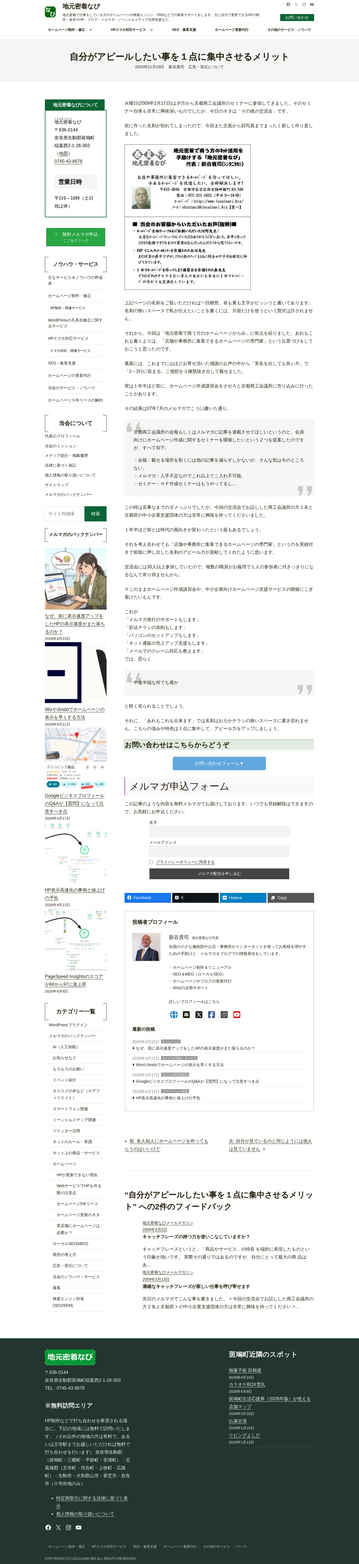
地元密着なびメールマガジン (168, 1223)
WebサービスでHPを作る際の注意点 (79, 1189)
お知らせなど (64, 1057)
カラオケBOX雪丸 (247, 1384)
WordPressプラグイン (68, 1025)
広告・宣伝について (206, 67)
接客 (57, 1287)
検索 (95, 513)
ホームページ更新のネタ (78, 1214)
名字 (153, 822)
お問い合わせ (297, 17)
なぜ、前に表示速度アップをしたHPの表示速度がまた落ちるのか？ (195, 1048)
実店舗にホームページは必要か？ (78, 1229)
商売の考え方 (64, 1254)
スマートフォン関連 (175, 1091)
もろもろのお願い (68, 1069)
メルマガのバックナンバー (72, 1036)
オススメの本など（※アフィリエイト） (76, 1094)
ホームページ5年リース (77, 1204)
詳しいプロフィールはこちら (194, 1001)
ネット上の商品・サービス (179, 1058)
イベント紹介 (64, 1080)
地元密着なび (81, 6)
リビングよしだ (244, 1435)
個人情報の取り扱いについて (85, 1513)
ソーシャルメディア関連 (74, 1120)
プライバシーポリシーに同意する (185, 862)
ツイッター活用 (66, 1130)
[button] (75, 237)
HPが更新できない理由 (77, 1175)
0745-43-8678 (68, 161)
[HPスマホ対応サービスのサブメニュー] (151, 29)
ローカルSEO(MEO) (175, 1074)
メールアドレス (163, 842)
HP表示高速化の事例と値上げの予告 (168, 1098)
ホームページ (170, 1041)
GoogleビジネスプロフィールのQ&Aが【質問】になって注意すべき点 (197, 1081)
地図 (63, 153)
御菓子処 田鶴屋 (245, 1370)
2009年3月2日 (154, 1229)
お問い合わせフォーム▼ (219, 763)
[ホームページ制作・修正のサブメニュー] (90, 29)
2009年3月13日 (155, 1279)
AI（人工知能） (66, 1047)
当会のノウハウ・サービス (76, 1277)
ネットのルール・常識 (72, 1141)
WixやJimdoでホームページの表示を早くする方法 (180, 1065)
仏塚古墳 (238, 1421)
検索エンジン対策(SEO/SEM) (68, 1302)
